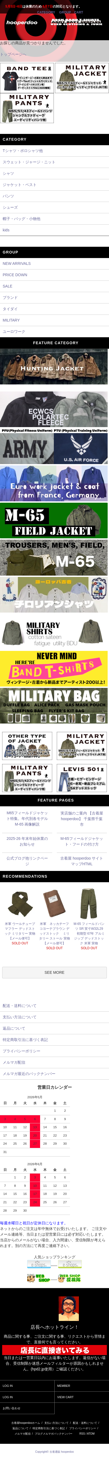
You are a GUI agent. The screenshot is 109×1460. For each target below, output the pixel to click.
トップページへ (13, 54)
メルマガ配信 (23, 1433)
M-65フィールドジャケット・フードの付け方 (82, 841)
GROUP (65, 12)
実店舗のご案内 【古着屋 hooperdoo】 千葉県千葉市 (82, 819)
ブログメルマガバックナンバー (53, 1433)
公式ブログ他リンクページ (27, 861)
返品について (20, 1428)
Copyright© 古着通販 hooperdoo (55, 1451)
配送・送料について (85, 1422)
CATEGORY (46, 12)
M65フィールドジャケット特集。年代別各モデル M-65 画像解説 (27, 818)
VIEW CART (65, 1397)
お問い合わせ (11, 1408)
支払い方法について (56, 1422)
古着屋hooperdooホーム (25, 1422)
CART (78, 12)
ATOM (90, 1433)
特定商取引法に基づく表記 (49, 1428)
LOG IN (8, 1385)
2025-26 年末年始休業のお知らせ (27, 841)
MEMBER (63, 1385)
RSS (82, 1433)
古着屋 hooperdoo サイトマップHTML (81, 861)
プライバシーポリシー (82, 1428)
